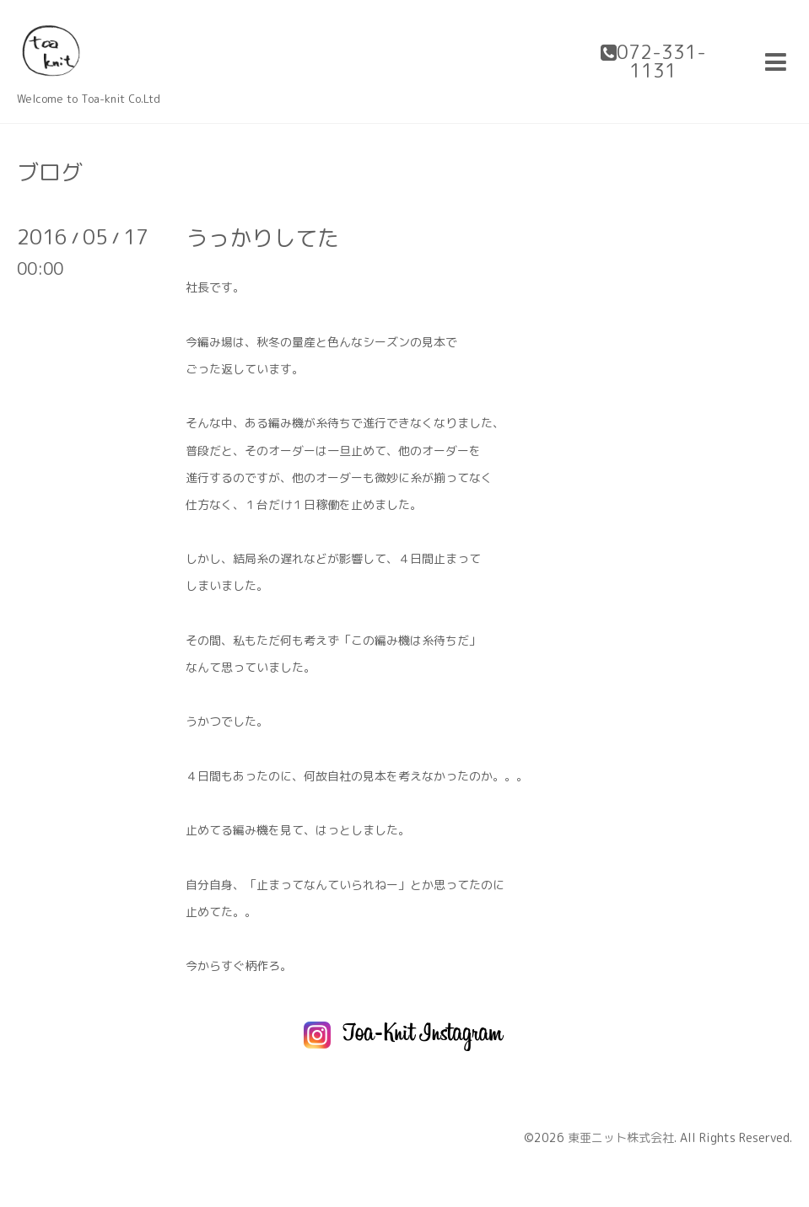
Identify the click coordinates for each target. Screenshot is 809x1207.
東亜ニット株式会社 (621, 1137)
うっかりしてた (262, 238)
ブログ (50, 172)
